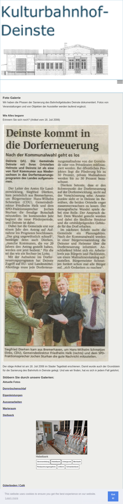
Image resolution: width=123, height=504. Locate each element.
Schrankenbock (72, 467)
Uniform (61, 467)
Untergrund (66, 462)
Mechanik (77, 462)
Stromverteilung (43, 462)
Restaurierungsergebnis (46, 467)
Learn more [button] (11, 498)
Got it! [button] (113, 496)
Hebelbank (56, 462)
